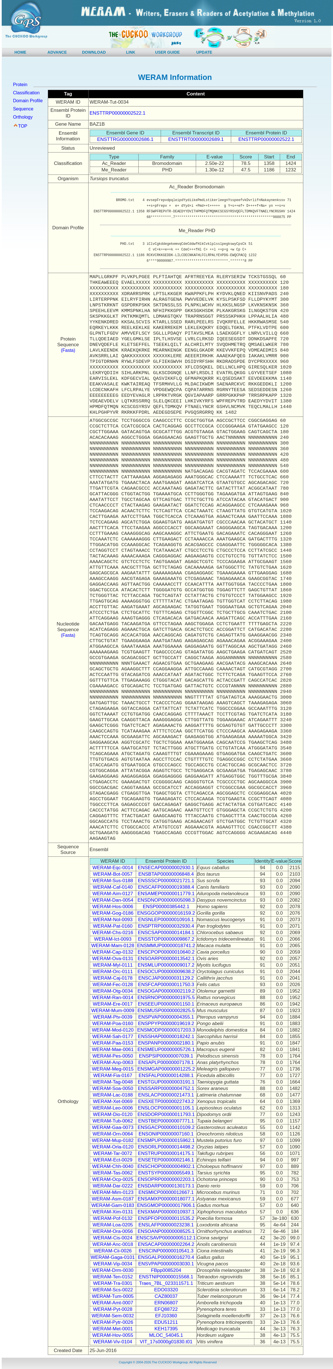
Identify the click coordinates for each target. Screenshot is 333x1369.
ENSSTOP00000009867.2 (166, 939)
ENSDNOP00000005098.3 (166, 900)
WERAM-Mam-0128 (112, 945)
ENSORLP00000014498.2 (166, 1147)
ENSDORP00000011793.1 (166, 1114)
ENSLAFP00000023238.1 (166, 1225)
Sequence (23, 108)
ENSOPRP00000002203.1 (166, 1179)
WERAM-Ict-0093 (112, 939)
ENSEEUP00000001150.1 (166, 1004)
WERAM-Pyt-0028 (112, 1309)
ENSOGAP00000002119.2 (166, 991)
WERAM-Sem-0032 (113, 1315)
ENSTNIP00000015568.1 (166, 1276)
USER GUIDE (167, 52)
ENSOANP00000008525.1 (166, 1231)
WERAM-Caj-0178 (113, 978)
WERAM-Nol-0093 (113, 919)
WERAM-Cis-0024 (112, 1238)
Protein (20, 84)
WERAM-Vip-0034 (112, 1263)
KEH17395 (166, 1328)
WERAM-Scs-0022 (113, 1289)
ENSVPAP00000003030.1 (166, 1263)
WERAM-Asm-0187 (113, 1199)
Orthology (23, 117)
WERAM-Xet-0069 (113, 1101)
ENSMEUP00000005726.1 (166, 1049)
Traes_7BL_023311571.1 (166, 1283)
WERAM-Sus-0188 (113, 880)
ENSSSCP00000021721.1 (166, 880)
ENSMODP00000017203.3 (166, 1030)
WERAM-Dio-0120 (113, 1114)
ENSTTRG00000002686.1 (125, 139)
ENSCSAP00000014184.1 (166, 932)
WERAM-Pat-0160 (113, 926)
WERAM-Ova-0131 (112, 958)
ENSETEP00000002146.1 (166, 1160)
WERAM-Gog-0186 (112, 913)
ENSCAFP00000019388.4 (166, 887)
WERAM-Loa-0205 (113, 1225)
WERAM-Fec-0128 (113, 984)
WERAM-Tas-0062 (113, 1173)
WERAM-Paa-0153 (112, 1043)
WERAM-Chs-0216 (112, 932)
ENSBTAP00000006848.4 (166, 874)
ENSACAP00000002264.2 (166, 1244)
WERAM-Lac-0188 (113, 1095)
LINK (131, 52)
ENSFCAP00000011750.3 (166, 984)
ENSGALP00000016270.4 (166, 1257)
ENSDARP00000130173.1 (166, 1186)
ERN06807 (166, 1302)
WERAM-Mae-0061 (113, 1049)
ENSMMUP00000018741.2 (166, 945)
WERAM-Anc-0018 (113, 1244)
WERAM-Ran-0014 (113, 997)
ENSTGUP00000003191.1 (166, 1082)
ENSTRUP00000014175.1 (166, 1153)
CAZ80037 (165, 1296)
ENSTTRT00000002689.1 (196, 139)
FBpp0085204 (166, 1270)
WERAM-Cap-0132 (113, 952)
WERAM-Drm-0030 (112, 1270)
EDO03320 (166, 1289)
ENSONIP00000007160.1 (166, 1134)
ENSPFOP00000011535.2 (166, 1218)
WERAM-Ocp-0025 (112, 1179)
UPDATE (204, 52)
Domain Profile (28, 100)
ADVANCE (57, 52)
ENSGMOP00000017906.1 (166, 1205)
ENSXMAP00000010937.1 (166, 1212)
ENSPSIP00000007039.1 (166, 1056)
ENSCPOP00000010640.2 (166, 952)
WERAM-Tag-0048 (113, 1082)
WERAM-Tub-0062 (113, 1121)
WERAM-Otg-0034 (113, 991)
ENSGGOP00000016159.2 (166, 913)
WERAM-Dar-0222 (113, 1186)
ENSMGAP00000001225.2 (166, 1069)
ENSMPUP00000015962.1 (166, 1140)
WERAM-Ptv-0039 (112, 1017)
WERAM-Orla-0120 (112, 1147)
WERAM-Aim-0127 (113, 893)
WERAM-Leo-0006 (113, 1108)
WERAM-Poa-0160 (112, 1023)
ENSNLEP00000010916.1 (166, 919)
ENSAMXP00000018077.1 (166, 1199)
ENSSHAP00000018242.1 (166, 1036)
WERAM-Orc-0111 (113, 971)
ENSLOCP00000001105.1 (166, 1108)
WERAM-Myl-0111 (113, 965)
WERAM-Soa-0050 (112, 1088)
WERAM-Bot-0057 (113, 874)
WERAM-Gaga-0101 (113, 1257)
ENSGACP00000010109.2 (166, 1127)
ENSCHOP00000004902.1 (166, 1166)
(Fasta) (68, 350)
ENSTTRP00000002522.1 (118, 113)
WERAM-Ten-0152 (113, 1276)
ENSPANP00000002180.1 (166, 1043)
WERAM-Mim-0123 (112, 1192)
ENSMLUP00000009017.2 (166, 965)
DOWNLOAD (94, 52)
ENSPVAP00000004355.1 (166, 1017)
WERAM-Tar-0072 (112, 1153)
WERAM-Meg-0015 (113, 1069)
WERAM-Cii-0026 (113, 1251)
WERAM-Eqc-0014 (113, 867)
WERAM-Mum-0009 (112, 1010)
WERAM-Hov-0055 (112, 1335)
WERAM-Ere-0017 (113, 1004)
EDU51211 (166, 1322)
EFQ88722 (166, 1309)
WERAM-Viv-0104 (112, 1341)
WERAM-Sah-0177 (112, 1036)
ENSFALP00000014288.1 (166, 1075)
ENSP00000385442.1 (166, 906)
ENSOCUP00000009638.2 (166, 971)
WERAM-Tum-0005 (113, 1296)
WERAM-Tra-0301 (112, 1283)
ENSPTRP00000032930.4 (166, 926)
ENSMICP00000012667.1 (166, 1192)
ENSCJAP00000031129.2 (166, 978)
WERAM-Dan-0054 (113, 900)
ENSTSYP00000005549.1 (166, 1173)
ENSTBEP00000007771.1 (166, 1121)
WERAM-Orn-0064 (113, 1134)
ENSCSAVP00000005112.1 (166, 1238)
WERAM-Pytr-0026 (112, 1322)
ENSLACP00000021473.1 (166, 1095)
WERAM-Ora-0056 (113, 1231)
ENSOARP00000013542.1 (166, 958)
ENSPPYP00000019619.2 (166, 1023)
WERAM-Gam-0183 (112, 1205)
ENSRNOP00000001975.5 (166, 997)
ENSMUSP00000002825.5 (166, 1010)
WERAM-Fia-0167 (112, 1075)
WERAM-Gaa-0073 (112, 1127)
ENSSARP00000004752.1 (166, 1088)
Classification (26, 92)
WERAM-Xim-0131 (113, 1212)
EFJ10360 (166, 1315)
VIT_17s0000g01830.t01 (166, 1341)
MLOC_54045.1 (166, 1335)
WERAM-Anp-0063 (112, 1062)
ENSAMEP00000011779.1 (166, 893)
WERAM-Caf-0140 (113, 887)
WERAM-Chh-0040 (113, 1166)
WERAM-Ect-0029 (112, 1160)
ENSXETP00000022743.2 (166, 1101)
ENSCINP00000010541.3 (166, 1251)
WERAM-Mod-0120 (113, 1030)
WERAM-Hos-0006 (112, 906)
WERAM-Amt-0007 (112, 1302)
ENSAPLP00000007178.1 (166, 1062)
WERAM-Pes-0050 (113, 1056)
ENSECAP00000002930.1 (166, 867)
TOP (22, 126)
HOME (20, 52)
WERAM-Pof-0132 (113, 1218)
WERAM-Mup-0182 (113, 1140)
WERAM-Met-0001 (113, 1328)
